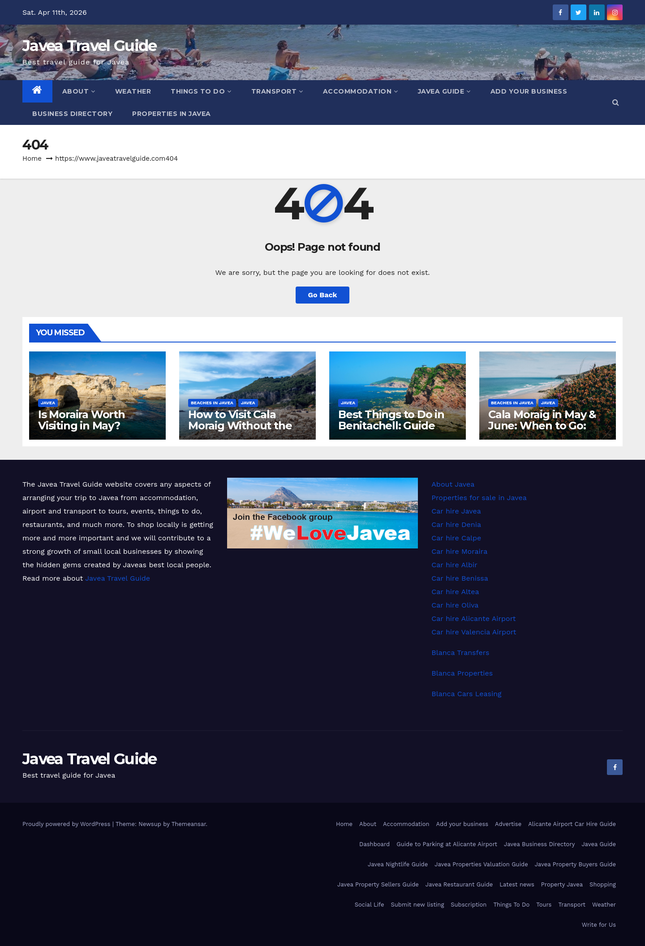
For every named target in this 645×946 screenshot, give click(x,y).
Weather (133, 91)
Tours (543, 904)
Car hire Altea (455, 591)
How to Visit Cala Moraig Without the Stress (240, 425)
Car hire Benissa (459, 578)
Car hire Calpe (456, 538)
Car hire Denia (456, 524)
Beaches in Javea (212, 402)
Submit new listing (417, 904)
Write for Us (599, 924)
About (78, 91)
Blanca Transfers (460, 652)
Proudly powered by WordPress (67, 824)
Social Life (369, 904)
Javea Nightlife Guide (398, 864)
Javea (48, 402)
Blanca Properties (462, 673)
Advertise (508, 824)
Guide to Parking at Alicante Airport (446, 844)
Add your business (529, 91)
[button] (615, 102)
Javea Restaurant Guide (459, 884)
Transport (277, 91)
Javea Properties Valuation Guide (481, 864)
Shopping (602, 884)
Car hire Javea (456, 511)
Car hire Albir (454, 565)
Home (32, 158)
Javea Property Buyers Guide (575, 864)
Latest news (516, 884)
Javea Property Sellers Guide (378, 884)
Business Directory (72, 114)
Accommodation (360, 91)
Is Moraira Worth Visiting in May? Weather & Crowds (88, 425)
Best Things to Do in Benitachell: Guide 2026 (391, 425)
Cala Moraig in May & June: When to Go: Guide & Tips (542, 425)
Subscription (468, 904)
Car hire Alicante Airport (473, 618)
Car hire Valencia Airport (473, 632)
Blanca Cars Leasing (466, 693)
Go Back (322, 295)
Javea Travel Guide (89, 45)
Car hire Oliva (454, 605)
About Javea (452, 484)
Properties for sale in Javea (478, 497)
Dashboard (374, 844)
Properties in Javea (171, 114)
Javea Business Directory (539, 844)
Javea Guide (444, 91)
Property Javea (562, 884)
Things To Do (201, 91)
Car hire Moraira (459, 551)
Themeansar (189, 824)
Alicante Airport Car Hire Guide (572, 824)
